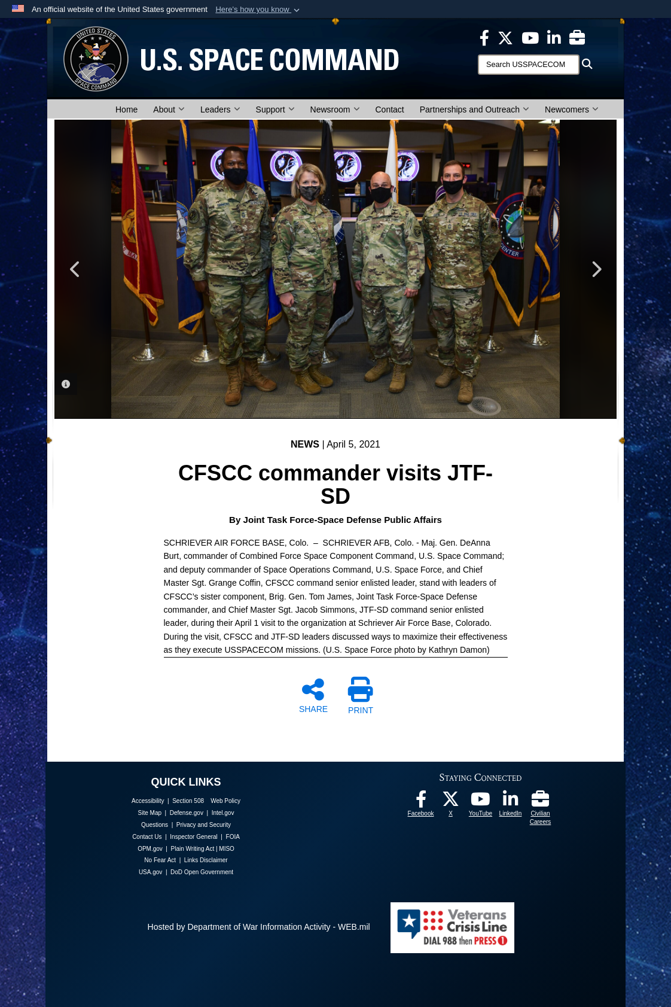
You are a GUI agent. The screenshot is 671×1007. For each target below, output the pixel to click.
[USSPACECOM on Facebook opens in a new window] (484, 37)
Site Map (149, 813)
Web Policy (225, 801)
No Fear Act (160, 860)
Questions (154, 825)
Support (275, 109)
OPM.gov (150, 848)
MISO (226, 848)
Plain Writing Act (193, 848)
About (169, 109)
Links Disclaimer (206, 860)
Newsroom (335, 109)
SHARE (313, 695)
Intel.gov (223, 813)
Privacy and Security (203, 825)
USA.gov (150, 872)
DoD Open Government (201, 872)
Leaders (220, 109)
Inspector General (194, 836)
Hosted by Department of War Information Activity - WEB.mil (259, 927)
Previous (75, 269)
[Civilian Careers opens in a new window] (577, 37)
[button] (258, 10)
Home (126, 109)
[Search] (529, 64)
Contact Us (146, 836)
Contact (390, 109)
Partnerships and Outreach (474, 109)
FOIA (233, 836)
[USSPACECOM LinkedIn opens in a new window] (554, 37)
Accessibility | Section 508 (168, 801)
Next (596, 269)
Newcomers (572, 109)
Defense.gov (186, 813)
